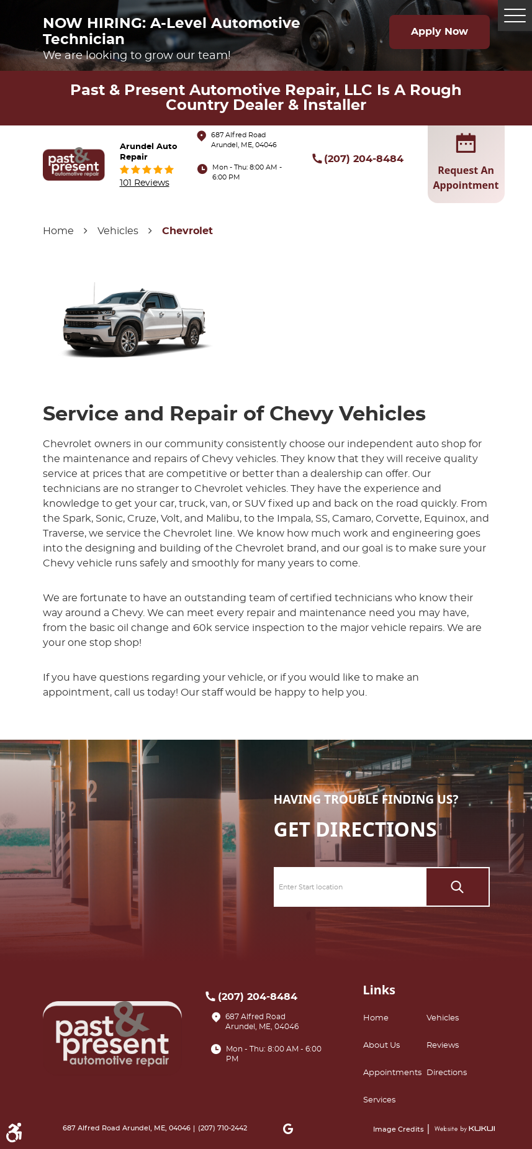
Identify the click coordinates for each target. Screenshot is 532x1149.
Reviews (442, 1046)
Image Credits (399, 1129)
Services (379, 1100)
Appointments (392, 1073)
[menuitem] (394, 1018)
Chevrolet (187, 231)
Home (58, 231)
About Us (381, 1046)
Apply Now (439, 32)
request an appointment (466, 163)
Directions (446, 1073)
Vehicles (117, 231)
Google (288, 1128)
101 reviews (144, 183)
